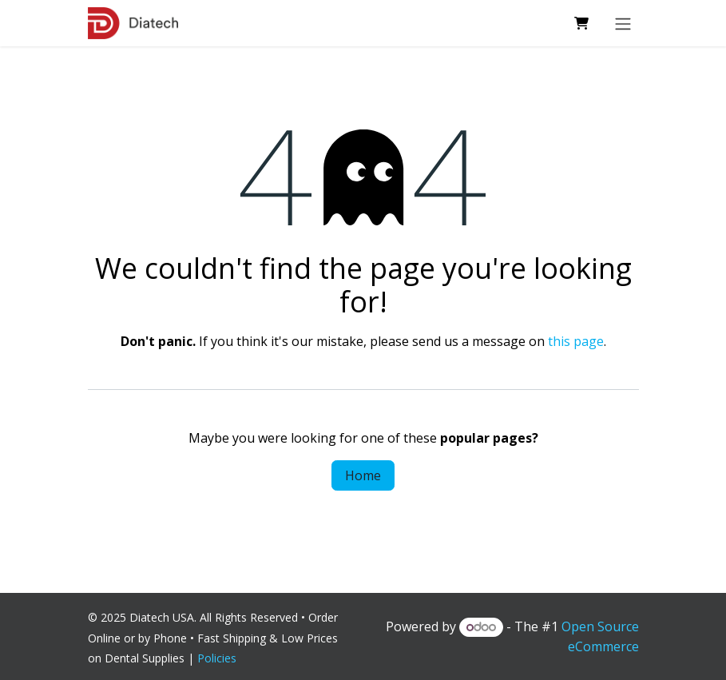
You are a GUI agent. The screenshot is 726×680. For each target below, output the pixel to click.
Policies (220, 658)
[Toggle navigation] (623, 23)
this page (576, 341)
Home (363, 475)
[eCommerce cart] (581, 23)
